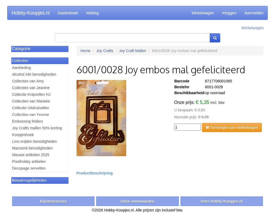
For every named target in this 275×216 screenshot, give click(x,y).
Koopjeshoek (23, 135)
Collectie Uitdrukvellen (30, 108)
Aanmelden (253, 13)
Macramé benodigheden (32, 148)
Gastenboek (68, 13)
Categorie (21, 48)
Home (86, 51)
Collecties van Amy (28, 81)
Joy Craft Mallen (132, 51)
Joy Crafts (104, 51)
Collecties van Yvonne (30, 114)
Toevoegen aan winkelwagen (231, 127)
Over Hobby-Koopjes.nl (222, 201)
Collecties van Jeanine (31, 88)
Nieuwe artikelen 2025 (30, 155)
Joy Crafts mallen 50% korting (37, 128)
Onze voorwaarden (137, 201)
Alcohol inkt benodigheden (34, 74)
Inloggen (229, 13)
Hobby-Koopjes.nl (31, 13)
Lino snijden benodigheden (34, 141)
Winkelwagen (202, 13)
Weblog (92, 13)
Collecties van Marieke (31, 101)
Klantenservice (53, 201)
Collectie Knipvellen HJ (31, 94)
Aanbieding (21, 67)
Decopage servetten (29, 168)
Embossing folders (27, 121)
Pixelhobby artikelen (29, 161)
